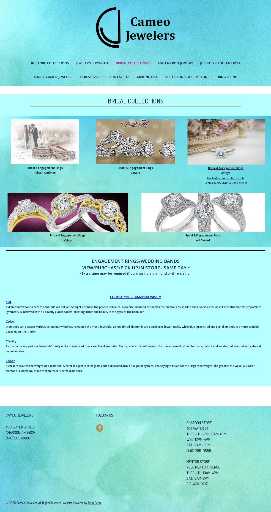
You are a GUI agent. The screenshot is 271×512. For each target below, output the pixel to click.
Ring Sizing (227, 77)
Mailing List (147, 77)
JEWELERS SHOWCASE (92, 63)
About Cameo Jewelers (53, 77)
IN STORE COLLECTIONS (50, 63)
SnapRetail (94, 503)
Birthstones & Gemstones (188, 77)
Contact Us (119, 77)
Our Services (91, 77)
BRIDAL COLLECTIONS (133, 63)
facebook (99, 428)
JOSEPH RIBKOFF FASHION (220, 63)
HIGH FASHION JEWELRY (174, 63)
